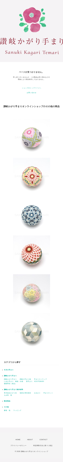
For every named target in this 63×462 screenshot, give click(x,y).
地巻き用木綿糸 (25, 393)
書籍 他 (7, 410)
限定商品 (7, 401)
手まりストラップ (40, 379)
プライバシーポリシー (18, 445)
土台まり (37, 393)
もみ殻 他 (8, 395)
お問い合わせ (31, 93)
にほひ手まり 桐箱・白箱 (13, 381)
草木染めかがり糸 (10, 393)
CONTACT (43, 439)
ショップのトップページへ (31, 88)
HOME (18, 439)
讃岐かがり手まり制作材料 (13, 389)
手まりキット (48, 393)
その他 (6, 407)
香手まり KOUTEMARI (35, 381)
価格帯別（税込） (10, 383)
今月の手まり (9, 370)
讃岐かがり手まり (10, 376)
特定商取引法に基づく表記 (43, 445)
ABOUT (30, 439)
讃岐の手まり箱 (25, 379)
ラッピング (17, 410)
